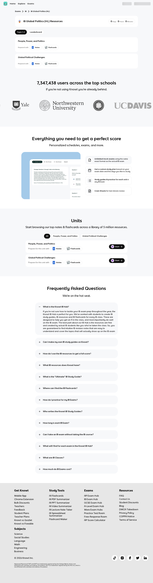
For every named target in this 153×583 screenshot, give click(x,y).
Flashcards (73, 248)
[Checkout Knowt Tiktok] (115, 558)
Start (117, 246)
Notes (56, 248)
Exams (31, 4)
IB (26, 11)
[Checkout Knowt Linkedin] (145, 558)
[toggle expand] (40, 307)
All (47, 236)
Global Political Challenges (94, 236)
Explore (21, 4)
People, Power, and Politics (65, 236)
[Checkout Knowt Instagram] (122, 558)
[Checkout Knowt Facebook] (130, 558)
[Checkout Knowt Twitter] (138, 558)
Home (13, 4)
